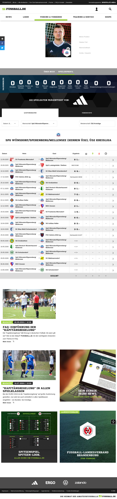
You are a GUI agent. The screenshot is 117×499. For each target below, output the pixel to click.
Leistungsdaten (30, 112)
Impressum (5, 491)
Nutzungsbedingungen (32, 491)
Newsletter (69, 2)
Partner (51, 2)
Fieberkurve (87, 112)
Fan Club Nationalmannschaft (38, 2)
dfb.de (14, 2)
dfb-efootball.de (23, 2)
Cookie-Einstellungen (72, 491)
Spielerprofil (65, 71)
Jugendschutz (45, 491)
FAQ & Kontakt (59, 2)
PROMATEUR (6, 2)
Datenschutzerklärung (17, 491)
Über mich (49, 71)
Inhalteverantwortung (58, 491)
